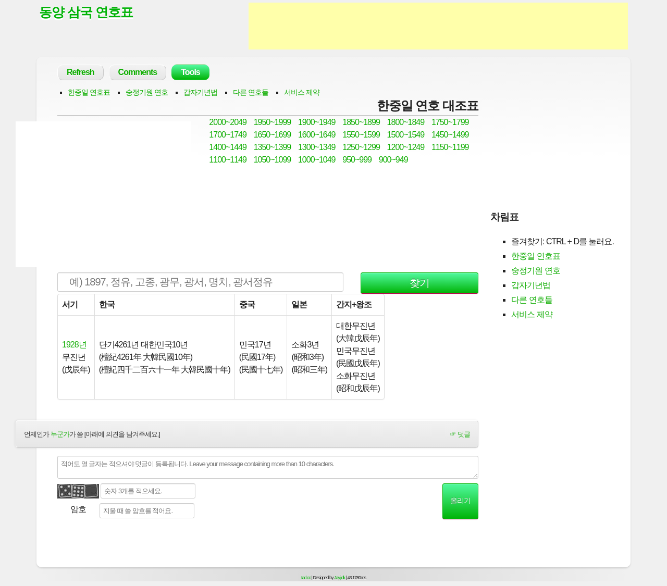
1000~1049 (317, 159)
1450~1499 (450, 134)
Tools (190, 72)
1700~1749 (227, 134)
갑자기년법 (200, 92)
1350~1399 (272, 147)
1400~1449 (227, 147)
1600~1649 (317, 134)
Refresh (80, 72)
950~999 (357, 159)
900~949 (393, 159)
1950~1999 (272, 122)
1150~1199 (450, 147)
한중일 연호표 (89, 92)
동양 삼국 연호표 (86, 12)
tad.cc (306, 577)
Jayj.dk (339, 577)
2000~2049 (227, 122)
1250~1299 (361, 147)
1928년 (74, 344)
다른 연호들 (250, 92)
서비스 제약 (301, 92)
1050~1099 (272, 159)
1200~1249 (406, 147)
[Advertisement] (438, 26)
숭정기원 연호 (147, 92)
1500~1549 (406, 134)
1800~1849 (406, 122)
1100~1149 (227, 159)
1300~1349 (317, 147)
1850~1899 (361, 122)
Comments (137, 72)
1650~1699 (272, 134)
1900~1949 (317, 122)
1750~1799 (450, 122)
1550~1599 (361, 134)
